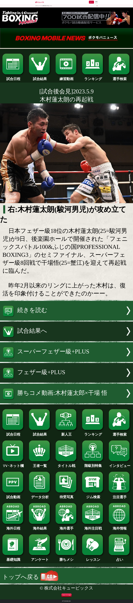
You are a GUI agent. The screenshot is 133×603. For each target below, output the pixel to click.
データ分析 (40, 495)
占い (120, 558)
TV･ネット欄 (13, 464)
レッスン (93, 558)
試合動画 (13, 495)
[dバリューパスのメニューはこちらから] (96, 2)
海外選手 (66, 526)
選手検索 (120, 77)
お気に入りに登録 (66, 595)
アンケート (40, 558)
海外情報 (120, 526)
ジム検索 (93, 495)
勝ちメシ (66, 558)
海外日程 (13, 526)
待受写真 (66, 495)
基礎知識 (13, 558)
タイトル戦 (66, 464)
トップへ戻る (30, 577)
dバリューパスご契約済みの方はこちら (44, 5)
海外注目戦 (93, 526)
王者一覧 (40, 464)
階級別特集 (93, 464)
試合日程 (13, 77)
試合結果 (40, 77)
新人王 (66, 432)
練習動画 (66, 77)
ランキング (93, 77)
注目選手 (120, 495)
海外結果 (40, 526)
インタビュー (120, 464)
